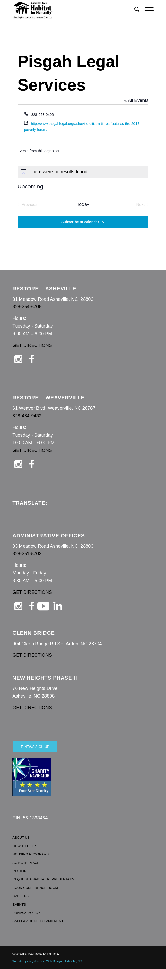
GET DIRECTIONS (32, 345)
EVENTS (19, 904)
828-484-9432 (26, 415)
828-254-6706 (26, 306)
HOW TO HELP (24, 846)
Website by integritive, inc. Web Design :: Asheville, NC (47, 961)
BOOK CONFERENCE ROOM (35, 888)
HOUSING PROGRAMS (30, 854)
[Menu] (146, 10)
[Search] (134, 10)
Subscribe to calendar (80, 222)
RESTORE (20, 871)
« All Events (136, 100)
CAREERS (20, 896)
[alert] (83, 172)
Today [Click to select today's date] (83, 204)
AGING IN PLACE (26, 863)
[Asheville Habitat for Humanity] (68, 10)
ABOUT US (20, 837)
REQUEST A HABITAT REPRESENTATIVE (44, 879)
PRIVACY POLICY (26, 913)
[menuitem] (134, 10)
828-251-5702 (26, 553)
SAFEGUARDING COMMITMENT (37, 921)
